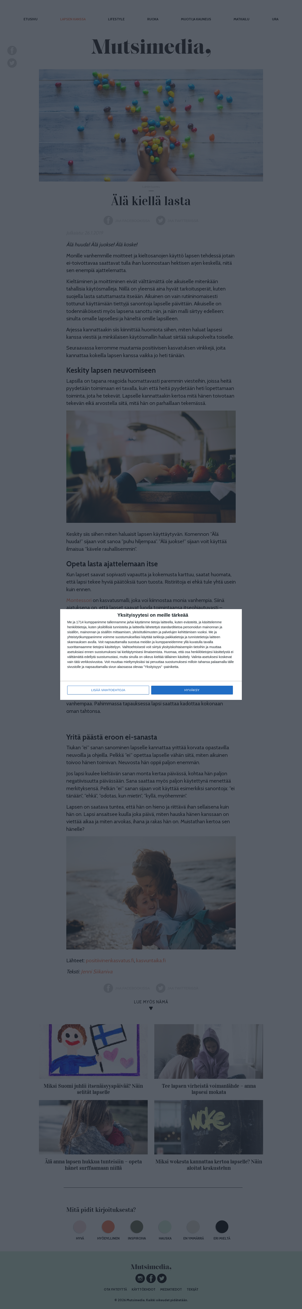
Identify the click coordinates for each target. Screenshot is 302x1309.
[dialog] (151, 654)
